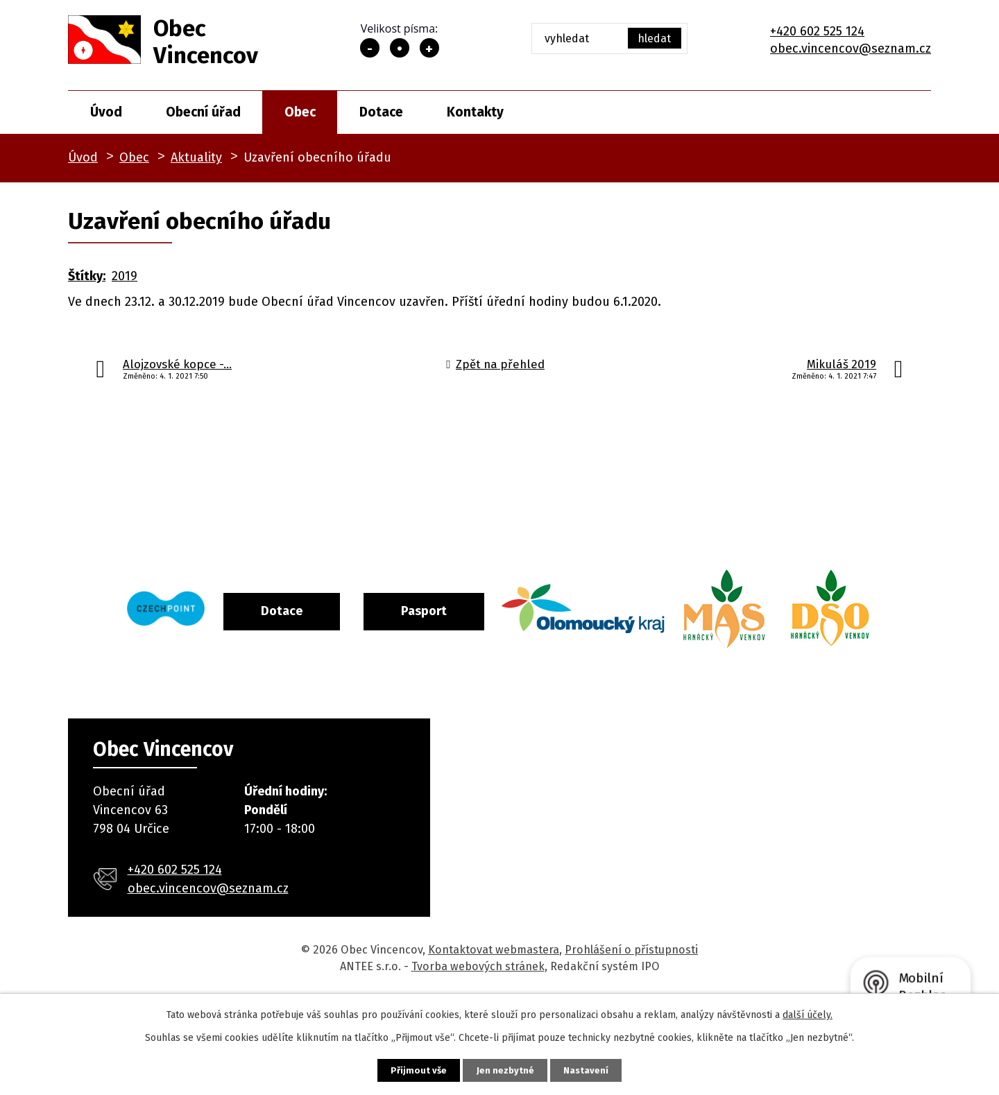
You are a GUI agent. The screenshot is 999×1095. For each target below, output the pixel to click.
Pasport (481, 609)
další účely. (807, 1013)
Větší (429, 48)
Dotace (381, 112)
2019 (124, 276)
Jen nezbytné (505, 1069)
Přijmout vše (405, 1069)
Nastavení (599, 1069)
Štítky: (86, 276)
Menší (369, 48)
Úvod (106, 112)
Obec (300, 112)
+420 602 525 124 (817, 31)
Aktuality (196, 157)
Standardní (399, 48)
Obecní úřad (203, 112)
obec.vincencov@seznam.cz (850, 48)
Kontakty (475, 112)
